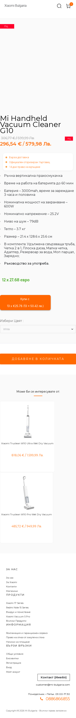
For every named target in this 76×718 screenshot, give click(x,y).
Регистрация (13, 662)
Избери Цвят (11, 321)
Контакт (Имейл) (54, 677)
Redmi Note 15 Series (17, 607)
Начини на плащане (18, 641)
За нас (10, 577)
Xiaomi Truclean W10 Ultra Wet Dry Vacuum (27, 443)
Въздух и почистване (18, 612)
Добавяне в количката (38, 359)
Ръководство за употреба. (26, 263)
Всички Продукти (16, 620)
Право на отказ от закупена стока (25, 637)
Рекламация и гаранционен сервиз (27, 633)
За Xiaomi (11, 582)
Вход (9, 667)
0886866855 (58, 698)
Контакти (11, 586)
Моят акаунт (13, 671)
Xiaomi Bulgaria (15, 6)
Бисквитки (12, 658)
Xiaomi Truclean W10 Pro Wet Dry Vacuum (26, 514)
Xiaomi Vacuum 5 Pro (18, 616)
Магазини (12, 591)
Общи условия (14, 653)
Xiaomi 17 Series (15, 603)
